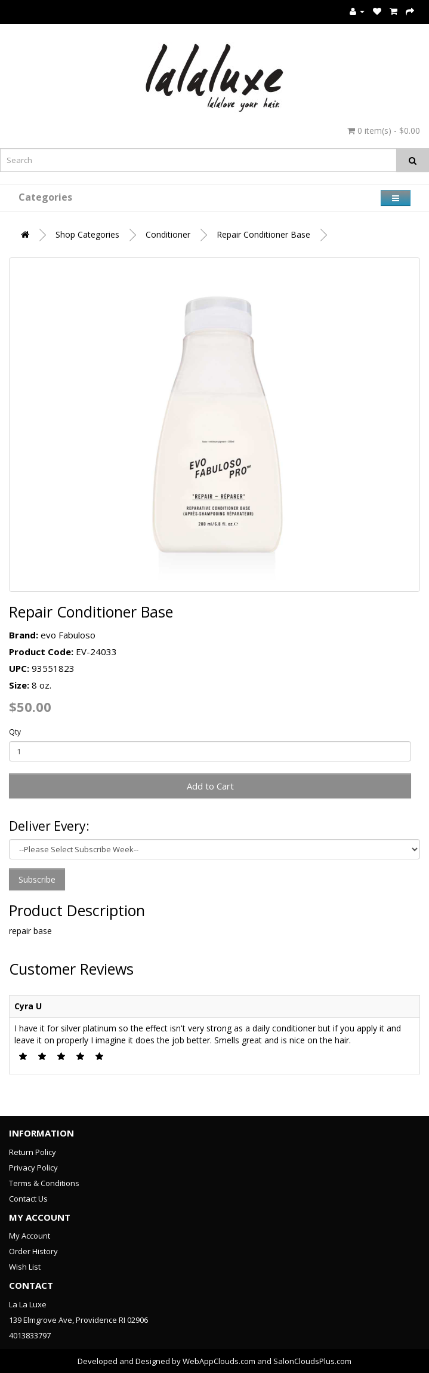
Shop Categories (87, 234)
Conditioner (168, 234)
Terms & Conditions (44, 1183)
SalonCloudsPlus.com (312, 1361)
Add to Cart (210, 786)
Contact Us (28, 1198)
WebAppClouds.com (219, 1361)
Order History (33, 1251)
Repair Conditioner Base (263, 234)
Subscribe (36, 879)
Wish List (25, 1266)
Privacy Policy (33, 1167)
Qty (15, 732)
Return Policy (32, 1152)
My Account (29, 1235)
